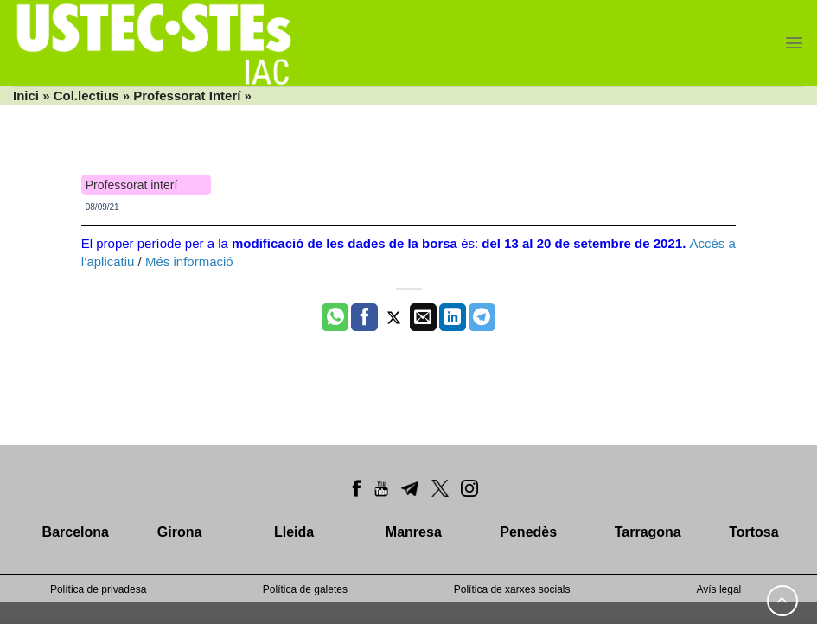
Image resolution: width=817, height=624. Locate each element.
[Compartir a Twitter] (393, 317)
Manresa (414, 532)
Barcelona (75, 532)
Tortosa (753, 532)
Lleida (294, 532)
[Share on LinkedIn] (452, 317)
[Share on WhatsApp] (335, 317)
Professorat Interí (186, 95)
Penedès (528, 532)
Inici (26, 95)
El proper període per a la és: (385, 243)
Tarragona (648, 532)
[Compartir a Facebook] (364, 317)
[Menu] (794, 42)
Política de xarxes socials (512, 589)
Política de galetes (305, 589)
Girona (179, 532)
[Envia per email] (423, 317)
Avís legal (718, 589)
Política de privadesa (98, 589)
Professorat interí (132, 185)
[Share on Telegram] (482, 317)
